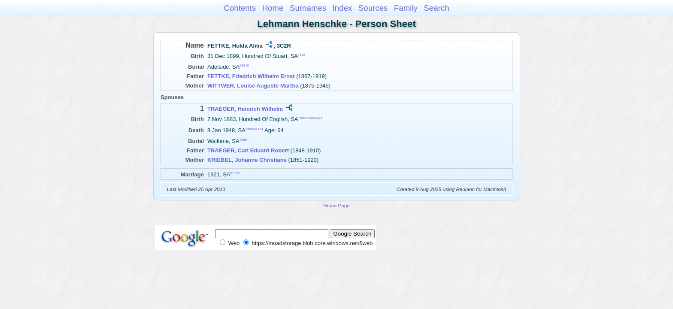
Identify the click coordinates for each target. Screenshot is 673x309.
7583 (301, 55)
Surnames (308, 7)
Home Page (336, 205)
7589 (302, 118)
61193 (311, 118)
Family (406, 7)
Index (342, 7)
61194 (258, 128)
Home (273, 7)
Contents (240, 7)
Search (436, 7)
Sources (373, 7)
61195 (235, 173)
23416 (244, 65)
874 (319, 118)
